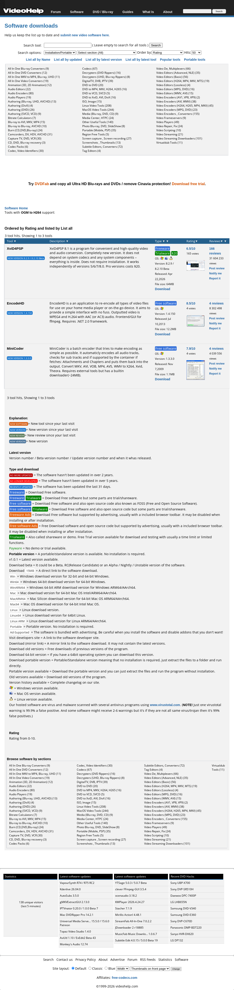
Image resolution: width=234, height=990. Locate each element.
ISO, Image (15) (92, 101)
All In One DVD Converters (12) (27, 73)
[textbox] (67, 45)
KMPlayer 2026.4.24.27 (129, 902)
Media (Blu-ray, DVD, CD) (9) (100, 114)
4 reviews (216, 303)
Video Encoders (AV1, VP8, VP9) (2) (178, 97)
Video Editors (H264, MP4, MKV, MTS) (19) (182, 81)
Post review (217, 268)
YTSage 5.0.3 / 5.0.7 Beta (131, 883)
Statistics (165, 959)
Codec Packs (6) (18, 147)
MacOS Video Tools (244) (98, 110)
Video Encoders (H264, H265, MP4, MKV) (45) (184, 106)
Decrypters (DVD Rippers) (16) (101, 73)
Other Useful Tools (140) (97, 122)
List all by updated (68, 59)
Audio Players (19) (19, 97)
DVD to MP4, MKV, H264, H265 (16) (104, 89)
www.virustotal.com (165, 705)
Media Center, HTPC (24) (98, 118)
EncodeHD (15, 303)
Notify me (215, 273)
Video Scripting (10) (168, 130)
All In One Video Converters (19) (28, 81)
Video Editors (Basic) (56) (172, 77)
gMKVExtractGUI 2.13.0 (74, 902)
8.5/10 (190, 303)
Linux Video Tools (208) (97, 106)
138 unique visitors (31, 902)
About (167, 12)
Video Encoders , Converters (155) (177, 114)
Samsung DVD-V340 (183, 908)
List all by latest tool (141, 59)
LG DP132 (176, 940)
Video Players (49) (167, 122)
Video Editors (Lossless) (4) (173, 85)
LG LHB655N (178, 902)
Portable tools (195, 59)
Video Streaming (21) (169, 134)
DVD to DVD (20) (92, 85)
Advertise (117, 959)
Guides (127, 12)
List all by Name (38, 59)
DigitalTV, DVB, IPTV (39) (97, 81)
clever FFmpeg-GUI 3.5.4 (130, 889)
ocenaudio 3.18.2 (126, 896)
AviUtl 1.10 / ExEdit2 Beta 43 (78, 938)
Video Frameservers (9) (171, 118)
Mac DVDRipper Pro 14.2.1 (76, 915)
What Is (148, 12)
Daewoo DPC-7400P (183, 896)
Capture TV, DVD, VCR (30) (24, 138)
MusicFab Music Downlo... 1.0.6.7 (136, 934)
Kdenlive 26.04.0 (70, 889)
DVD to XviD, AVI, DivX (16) (99, 97)
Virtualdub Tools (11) (169, 142)
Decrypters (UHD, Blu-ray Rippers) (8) (106, 77)
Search (48, 959)
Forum (56, 12)
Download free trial (188, 183)
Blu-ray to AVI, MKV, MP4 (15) (26, 122)
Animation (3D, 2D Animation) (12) (30, 85)
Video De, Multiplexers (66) (173, 69)
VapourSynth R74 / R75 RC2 (77, 883)
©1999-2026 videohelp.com (117, 986)
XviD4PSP (15, 248)
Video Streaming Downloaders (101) (179, 138)
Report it (215, 278)
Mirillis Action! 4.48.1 (128, 915)
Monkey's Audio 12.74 (74, 944)
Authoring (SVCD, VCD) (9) (24, 114)
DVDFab (42, 183)
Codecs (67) (89, 69)
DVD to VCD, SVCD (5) (96, 93)
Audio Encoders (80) (21, 93)
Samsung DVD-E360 (183, 915)
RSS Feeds (148, 959)
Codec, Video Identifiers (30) (26, 151)
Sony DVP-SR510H (182, 889)
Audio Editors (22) (19, 89)
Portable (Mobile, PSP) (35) (99, 130)
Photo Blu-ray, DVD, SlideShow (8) (103, 126)
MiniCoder (15, 348)
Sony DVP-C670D (181, 921)
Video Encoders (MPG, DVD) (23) (176, 110)
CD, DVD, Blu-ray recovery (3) (26, 142)
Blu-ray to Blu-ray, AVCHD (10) (27, 126)
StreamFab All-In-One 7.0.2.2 (133, 921)
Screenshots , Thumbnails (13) (101, 142)
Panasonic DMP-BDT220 (186, 928)
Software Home (16, 208)
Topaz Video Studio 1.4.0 (75, 931)
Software (76, 12)
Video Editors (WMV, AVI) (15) (174, 93)
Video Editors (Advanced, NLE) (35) (178, 73)
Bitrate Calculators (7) (22, 118)
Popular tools (170, 59)
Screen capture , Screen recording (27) (106, 138)
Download (162, 289)
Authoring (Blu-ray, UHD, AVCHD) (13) (32, 101)
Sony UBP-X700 (180, 883)
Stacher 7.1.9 (123, 908)
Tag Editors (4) (91, 151)
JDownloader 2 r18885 (129, 928)
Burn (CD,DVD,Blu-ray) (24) (25, 130)
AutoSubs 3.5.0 (69, 896)
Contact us (64, 959)
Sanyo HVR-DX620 (182, 934)
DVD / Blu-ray (103, 12)
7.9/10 (190, 348)
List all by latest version (104, 59)
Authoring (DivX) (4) (20, 106)
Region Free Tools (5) (95, 134)
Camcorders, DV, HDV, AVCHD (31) (30, 134)
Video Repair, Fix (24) (169, 126)
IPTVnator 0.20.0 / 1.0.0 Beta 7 (79, 908)
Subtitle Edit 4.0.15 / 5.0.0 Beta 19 (136, 940)
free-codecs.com (124, 977)
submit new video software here (84, 35)
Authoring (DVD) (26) (21, 110)
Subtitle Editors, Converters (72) (102, 147)
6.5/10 (190, 248)
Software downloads (31, 25)
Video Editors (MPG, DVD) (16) (175, 89)
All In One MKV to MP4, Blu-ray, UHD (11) (34, 77)
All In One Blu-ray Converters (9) (28, 69)
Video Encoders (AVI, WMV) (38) (176, 101)
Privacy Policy (85, 959)
